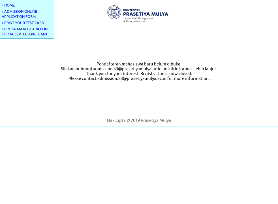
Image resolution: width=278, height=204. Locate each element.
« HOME (8, 5)
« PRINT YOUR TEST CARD (23, 23)
